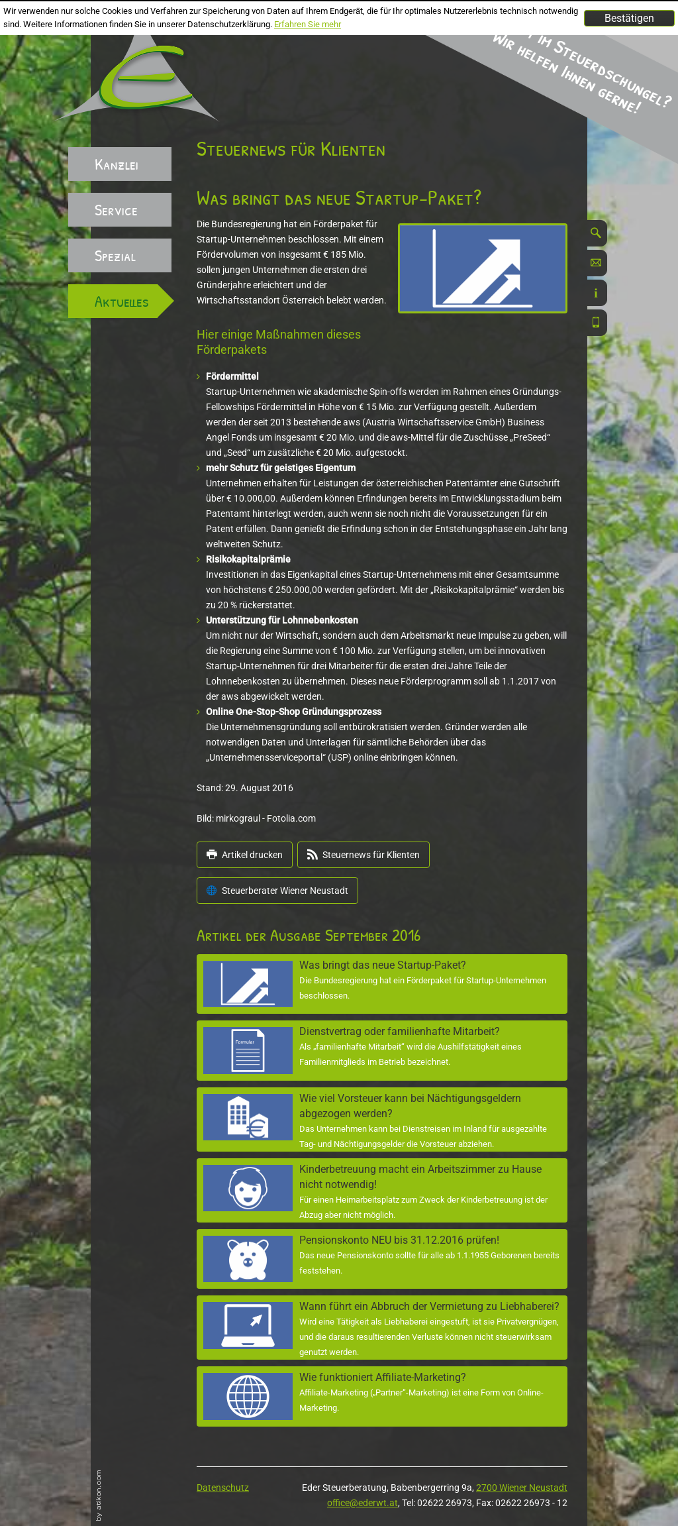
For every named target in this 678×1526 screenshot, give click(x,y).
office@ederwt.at (362, 1503)
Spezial (115, 255)
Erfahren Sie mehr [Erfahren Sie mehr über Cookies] (307, 24)
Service (116, 209)
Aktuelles (122, 300)
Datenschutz (223, 1487)
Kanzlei (116, 163)
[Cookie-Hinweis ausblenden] (629, 18)
